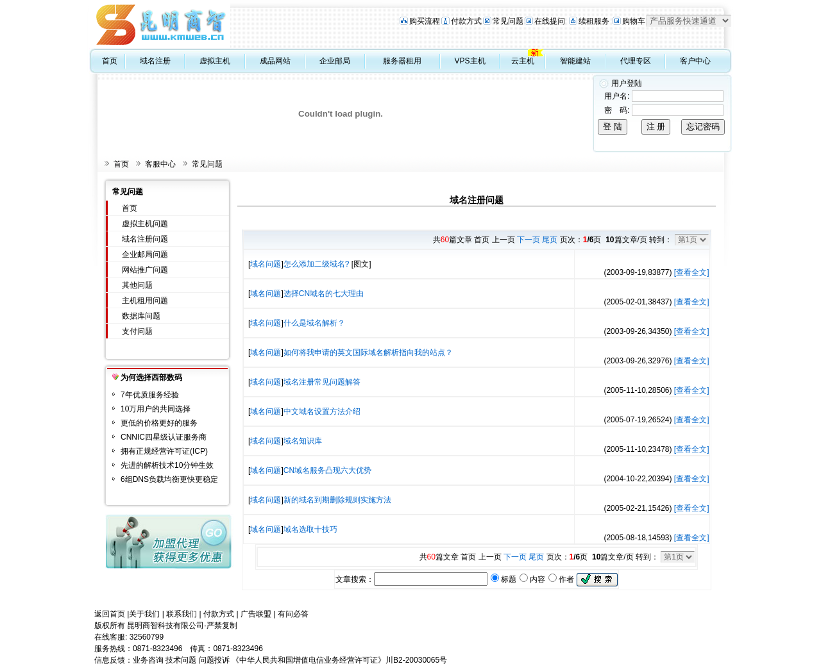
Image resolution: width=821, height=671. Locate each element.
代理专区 (635, 60)
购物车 (633, 21)
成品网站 (275, 60)
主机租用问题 (145, 300)
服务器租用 (402, 60)
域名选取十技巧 (310, 529)
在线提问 (549, 21)
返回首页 (109, 613)
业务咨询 (148, 660)
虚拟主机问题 (145, 223)
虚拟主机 (214, 60)
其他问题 (137, 285)
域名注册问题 (145, 239)
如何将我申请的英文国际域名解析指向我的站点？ (368, 352)
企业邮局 (334, 60)
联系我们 (181, 613)
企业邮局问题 (145, 254)
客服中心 (160, 164)
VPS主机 (470, 60)
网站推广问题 (145, 269)
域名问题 (265, 264)
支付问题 (137, 331)
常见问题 (508, 21)
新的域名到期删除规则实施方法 (337, 499)
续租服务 (594, 21)
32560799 (147, 637)
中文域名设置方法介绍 (322, 411)
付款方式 (466, 21)
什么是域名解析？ (314, 323)
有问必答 (293, 613)
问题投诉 (214, 660)
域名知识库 (303, 440)
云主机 (522, 60)
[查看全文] (691, 272)
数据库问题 (141, 315)
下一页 (528, 239)
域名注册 (155, 60)
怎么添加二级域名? (317, 264)
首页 (109, 60)
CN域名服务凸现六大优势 (327, 470)
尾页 (549, 239)
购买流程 (424, 21)
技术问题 (180, 660)
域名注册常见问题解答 (322, 381)
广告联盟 (256, 613)
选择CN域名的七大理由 (324, 293)
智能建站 (575, 60)
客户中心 (695, 60)
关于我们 (144, 613)
